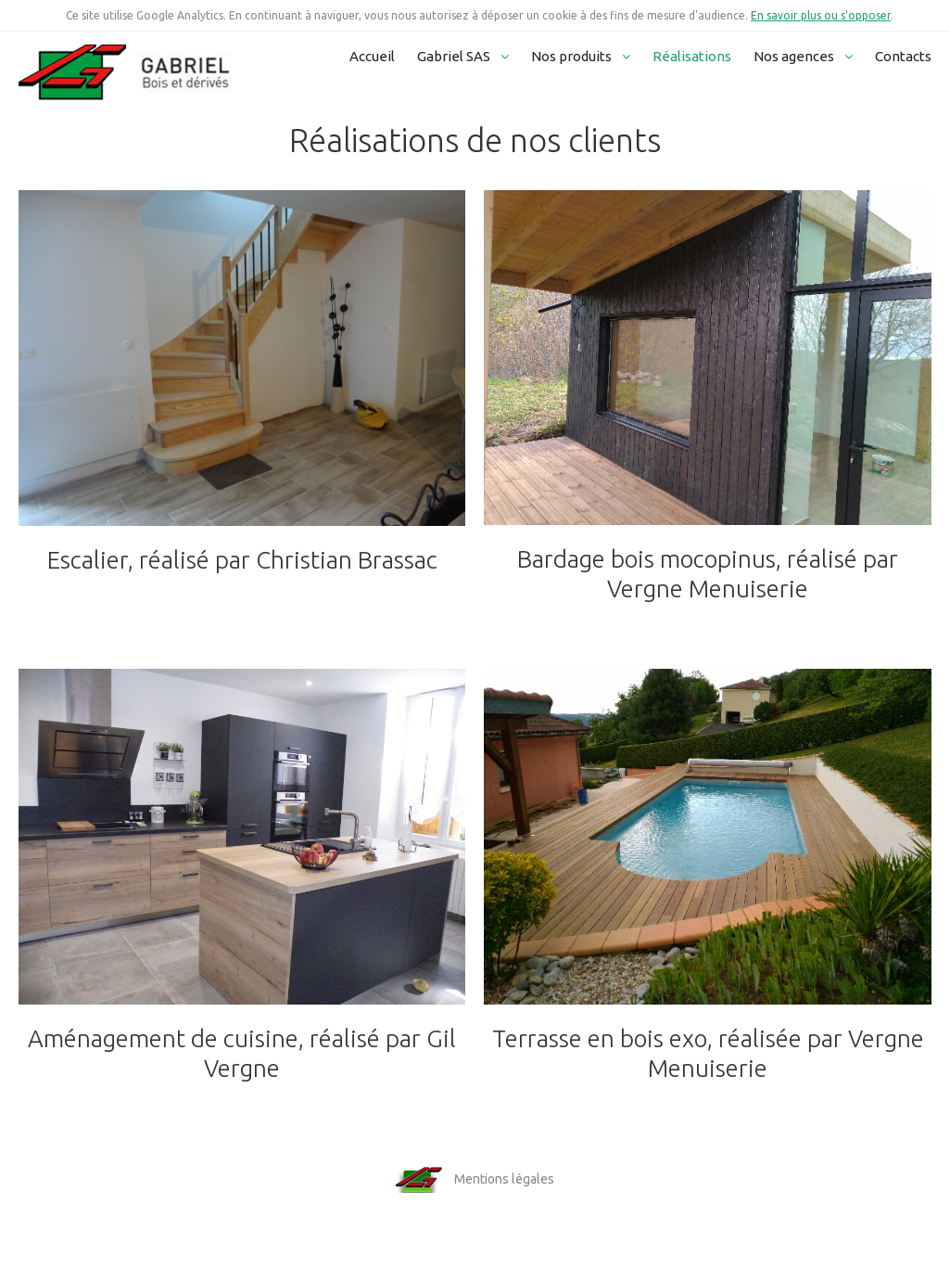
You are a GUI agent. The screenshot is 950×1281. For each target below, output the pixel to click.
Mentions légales (504, 1179)
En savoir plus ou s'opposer (821, 15)
